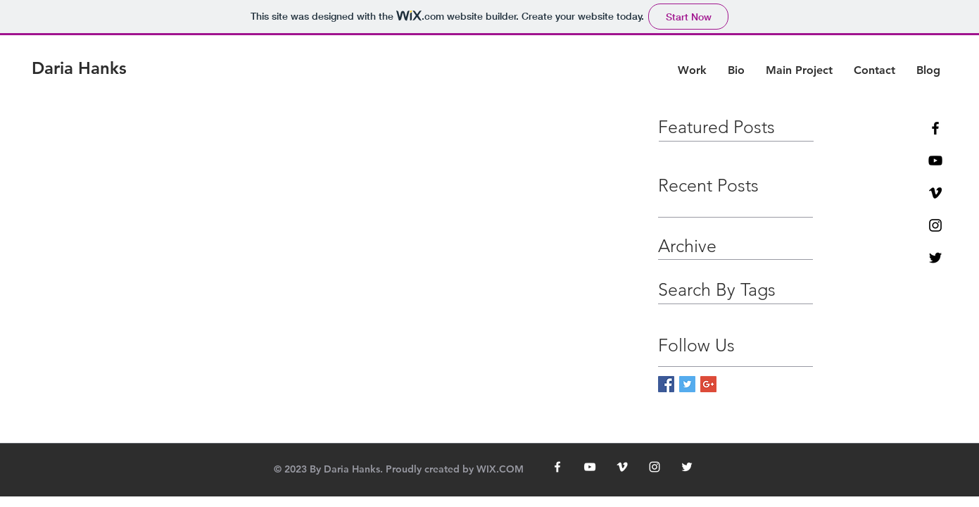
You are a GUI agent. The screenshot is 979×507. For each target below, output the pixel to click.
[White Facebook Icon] (557, 467)
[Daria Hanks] (79, 68)
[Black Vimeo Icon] (935, 192)
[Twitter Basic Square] (687, 384)
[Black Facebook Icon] (935, 128)
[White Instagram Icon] (655, 467)
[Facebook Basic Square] (666, 384)
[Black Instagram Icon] (935, 225)
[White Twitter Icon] (687, 467)
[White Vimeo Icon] (622, 467)
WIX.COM (500, 469)
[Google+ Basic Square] (708, 384)
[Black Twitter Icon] (935, 257)
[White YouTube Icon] (590, 467)
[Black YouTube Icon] (935, 160)
